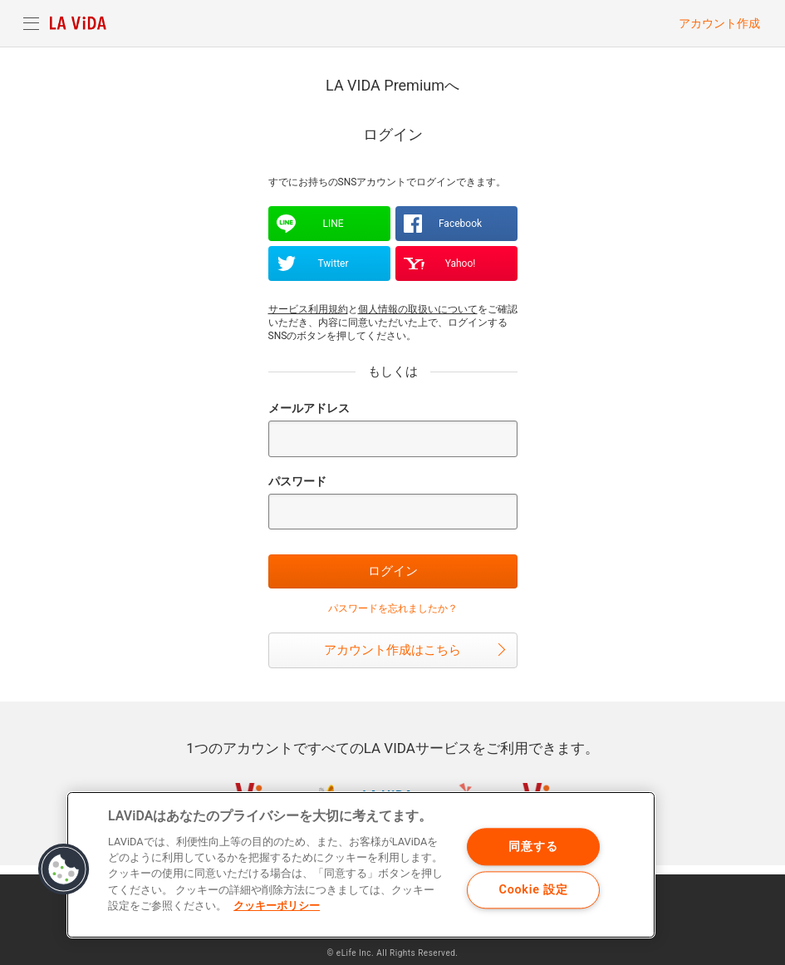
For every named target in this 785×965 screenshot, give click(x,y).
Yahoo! (460, 263)
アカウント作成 (719, 23)
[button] (64, 869)
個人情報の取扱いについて (418, 309)
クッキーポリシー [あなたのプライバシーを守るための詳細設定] (276, 905)
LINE (332, 223)
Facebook (460, 223)
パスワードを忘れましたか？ (393, 608)
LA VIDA (78, 23)
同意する (532, 846)
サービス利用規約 (308, 309)
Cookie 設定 (533, 890)
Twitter (332, 263)
